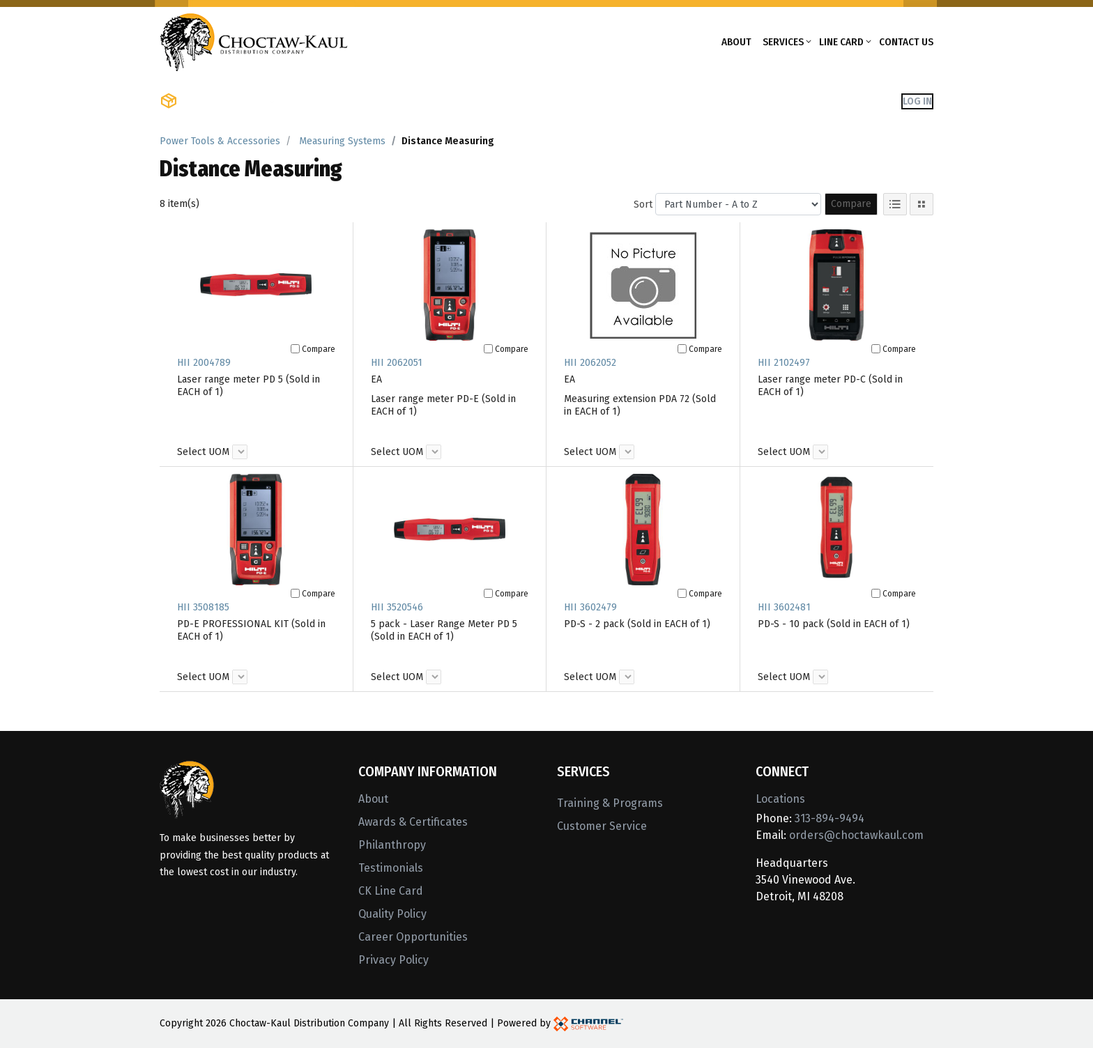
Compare (851, 204)
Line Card (841, 42)
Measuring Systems (342, 141)
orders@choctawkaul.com (856, 835)
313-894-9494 (829, 818)
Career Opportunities (413, 936)
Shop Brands (320, 101)
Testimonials (390, 867)
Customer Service (602, 826)
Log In (917, 101)
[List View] (895, 204)
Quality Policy (392, 913)
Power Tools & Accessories (220, 141)
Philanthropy (392, 845)
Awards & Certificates (413, 822)
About (736, 42)
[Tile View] (921, 204)
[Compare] (295, 348)
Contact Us (906, 42)
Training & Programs (610, 803)
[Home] (254, 40)
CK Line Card (390, 890)
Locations (780, 799)
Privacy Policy (393, 959)
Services (783, 42)
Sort (643, 204)
